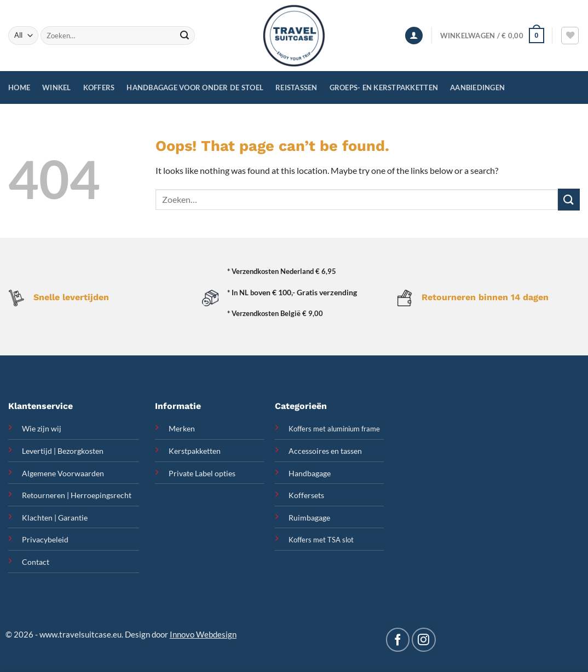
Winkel (56, 87)
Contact (35, 561)
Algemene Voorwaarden (63, 473)
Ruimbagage (309, 517)
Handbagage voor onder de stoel (194, 87)
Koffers (99, 87)
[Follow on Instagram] (423, 639)
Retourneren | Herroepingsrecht (76, 495)
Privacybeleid (45, 539)
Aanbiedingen (477, 87)
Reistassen (296, 87)
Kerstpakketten (195, 450)
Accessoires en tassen (325, 450)
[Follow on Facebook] (398, 639)
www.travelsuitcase (75, 634)
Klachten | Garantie (55, 517)
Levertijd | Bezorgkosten (62, 450)
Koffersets (306, 495)
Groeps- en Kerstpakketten (384, 87)
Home (19, 87)
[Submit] (185, 35)
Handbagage (310, 473)
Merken (182, 428)
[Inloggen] (414, 36)
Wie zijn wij (41, 428)
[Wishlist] (570, 35)
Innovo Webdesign (203, 634)
